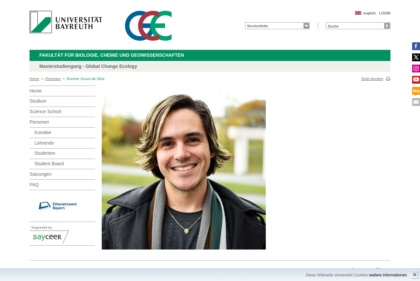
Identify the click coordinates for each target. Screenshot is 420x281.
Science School (45, 111)
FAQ (34, 184)
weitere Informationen (388, 275)
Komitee (42, 132)
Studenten (44, 153)
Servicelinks (257, 26)
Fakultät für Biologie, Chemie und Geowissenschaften (111, 55)
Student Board (49, 163)
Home (34, 79)
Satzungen (41, 174)
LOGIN (384, 13)
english (369, 13)
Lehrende (44, 143)
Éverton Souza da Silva (85, 79)
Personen (53, 79)
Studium (38, 101)
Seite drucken (372, 79)
